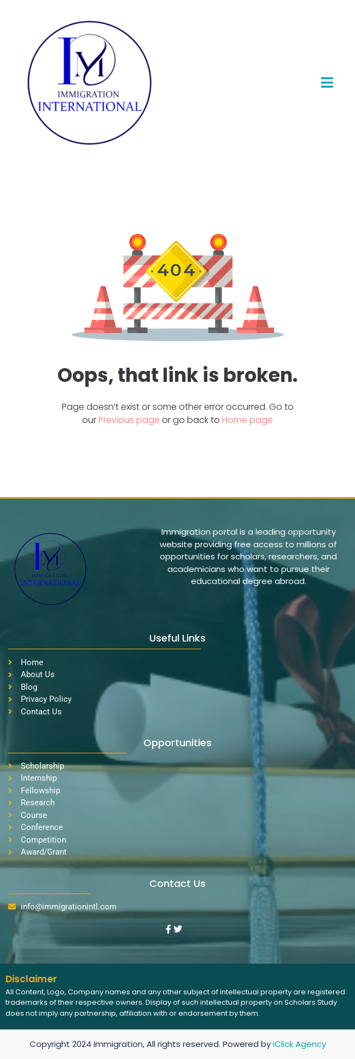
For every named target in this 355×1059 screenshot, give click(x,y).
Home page (247, 420)
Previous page (130, 420)
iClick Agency (299, 1044)
